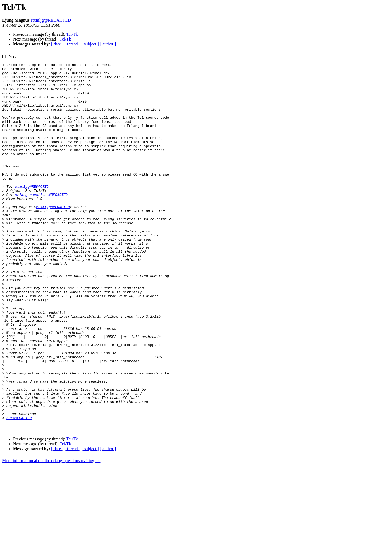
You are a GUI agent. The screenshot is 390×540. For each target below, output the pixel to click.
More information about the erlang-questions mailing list (51, 535)
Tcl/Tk (72, 34)
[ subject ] (90, 44)
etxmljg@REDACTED (51, 20)
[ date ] (57, 44)
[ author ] (108, 44)
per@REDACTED (19, 490)
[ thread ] (72, 44)
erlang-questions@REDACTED (41, 222)
